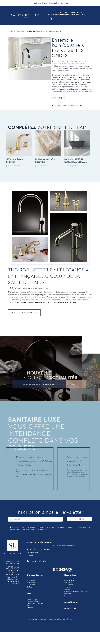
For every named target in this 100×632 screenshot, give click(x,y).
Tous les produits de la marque (68, 105)
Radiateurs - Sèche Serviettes (75, 591)
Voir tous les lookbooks (34, 384)
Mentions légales (33, 601)
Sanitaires (68, 582)
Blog (29, 605)
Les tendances (67, 13)
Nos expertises (73, 13)
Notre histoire (79, 13)
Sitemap (30, 608)
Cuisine (67, 587)
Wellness (67, 589)
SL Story (30, 587)
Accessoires (69, 585)
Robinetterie (69, 580)
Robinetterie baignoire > (17, 31)
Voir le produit (9, 166)
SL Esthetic (31, 582)
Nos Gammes (56, 14)
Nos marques (62, 13)
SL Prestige (31, 580)
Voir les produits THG (24, 312)
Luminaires (68, 596)
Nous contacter (33, 599)
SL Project (31, 585)
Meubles (67, 594)
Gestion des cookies (35, 603)
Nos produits (50, 14)
